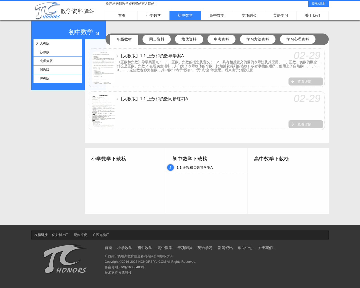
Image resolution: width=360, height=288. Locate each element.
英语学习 (280, 15)
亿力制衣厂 (60, 235)
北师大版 (46, 61)
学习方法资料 (257, 39)
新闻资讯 (225, 248)
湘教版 (45, 70)
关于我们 (312, 15)
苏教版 (45, 52)
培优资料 (189, 39)
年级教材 (124, 39)
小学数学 (153, 15)
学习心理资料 (297, 39)
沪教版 (45, 78)
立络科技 (125, 272)
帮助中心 (245, 248)
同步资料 (156, 39)
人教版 (45, 43)
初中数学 (185, 15)
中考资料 (221, 39)
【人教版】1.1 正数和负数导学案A (151, 56)
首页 (122, 15)
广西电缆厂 (101, 235)
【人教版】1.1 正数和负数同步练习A (153, 98)
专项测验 (249, 15)
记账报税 (80, 235)
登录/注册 (319, 3)
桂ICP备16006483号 (130, 267)
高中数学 (217, 15)
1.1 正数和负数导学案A (194, 168)
